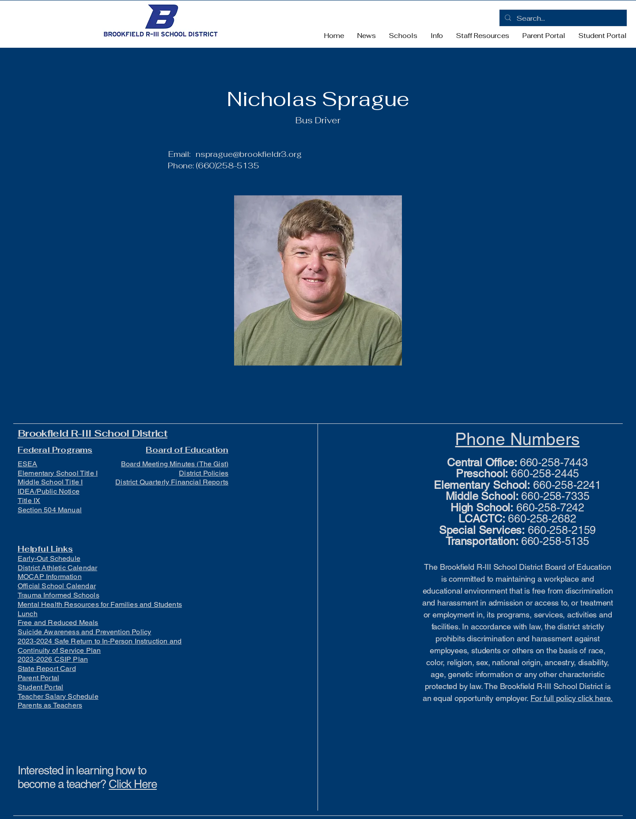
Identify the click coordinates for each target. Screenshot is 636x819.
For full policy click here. (571, 698)
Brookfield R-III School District (92, 433)
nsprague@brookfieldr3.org (249, 154)
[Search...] (562, 18)
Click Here (133, 784)
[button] (403, 35)
